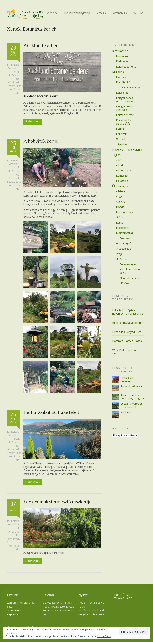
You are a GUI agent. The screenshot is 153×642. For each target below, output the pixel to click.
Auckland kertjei (40, 45)
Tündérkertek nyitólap (77, 13)
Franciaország (124, 212)
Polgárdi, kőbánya (131, 386)
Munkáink (118, 72)
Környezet (122, 175)
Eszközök (121, 77)
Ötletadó (121, 139)
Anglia (119, 196)
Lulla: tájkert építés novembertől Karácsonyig (127, 311)
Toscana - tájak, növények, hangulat (132, 396)
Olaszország (123, 248)
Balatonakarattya (130, 87)
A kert (119, 165)
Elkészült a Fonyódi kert (126, 332)
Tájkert (116, 155)
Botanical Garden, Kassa (127, 341)
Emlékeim (122, 56)
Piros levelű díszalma (128, 379)
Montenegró (123, 243)
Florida (120, 207)
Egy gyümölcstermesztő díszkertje (57, 501)
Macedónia (122, 228)
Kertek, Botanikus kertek (13, 68)
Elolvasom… (32, 121)
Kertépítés (122, 92)
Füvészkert (126, 238)
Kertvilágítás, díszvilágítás (123, 121)
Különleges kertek (126, 66)
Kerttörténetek (125, 115)
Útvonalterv (14, 610)
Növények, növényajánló (127, 149)
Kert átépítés (123, 82)
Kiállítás (120, 128)
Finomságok (123, 170)
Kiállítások (122, 61)
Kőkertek (121, 134)
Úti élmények (14, 80)
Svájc (119, 254)
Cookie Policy (104, 636)
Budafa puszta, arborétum (128, 322)
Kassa (119, 222)
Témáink (101, 13)
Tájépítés (121, 144)
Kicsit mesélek (120, 51)
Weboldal (52, 13)
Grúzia (120, 217)
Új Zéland (14, 75)
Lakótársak (122, 181)
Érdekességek (128, 264)
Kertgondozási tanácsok (124, 108)
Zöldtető (126, 412)
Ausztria (121, 201)
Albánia (120, 191)
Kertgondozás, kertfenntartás (125, 99)
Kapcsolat (13, 614)
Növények (126, 283)
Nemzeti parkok (129, 278)
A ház (119, 160)
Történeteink (119, 13)
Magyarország (124, 233)
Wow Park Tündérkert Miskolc (125, 351)
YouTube (138, 13)
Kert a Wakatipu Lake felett (51, 412)
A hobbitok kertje (40, 141)
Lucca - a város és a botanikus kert (132, 405)
